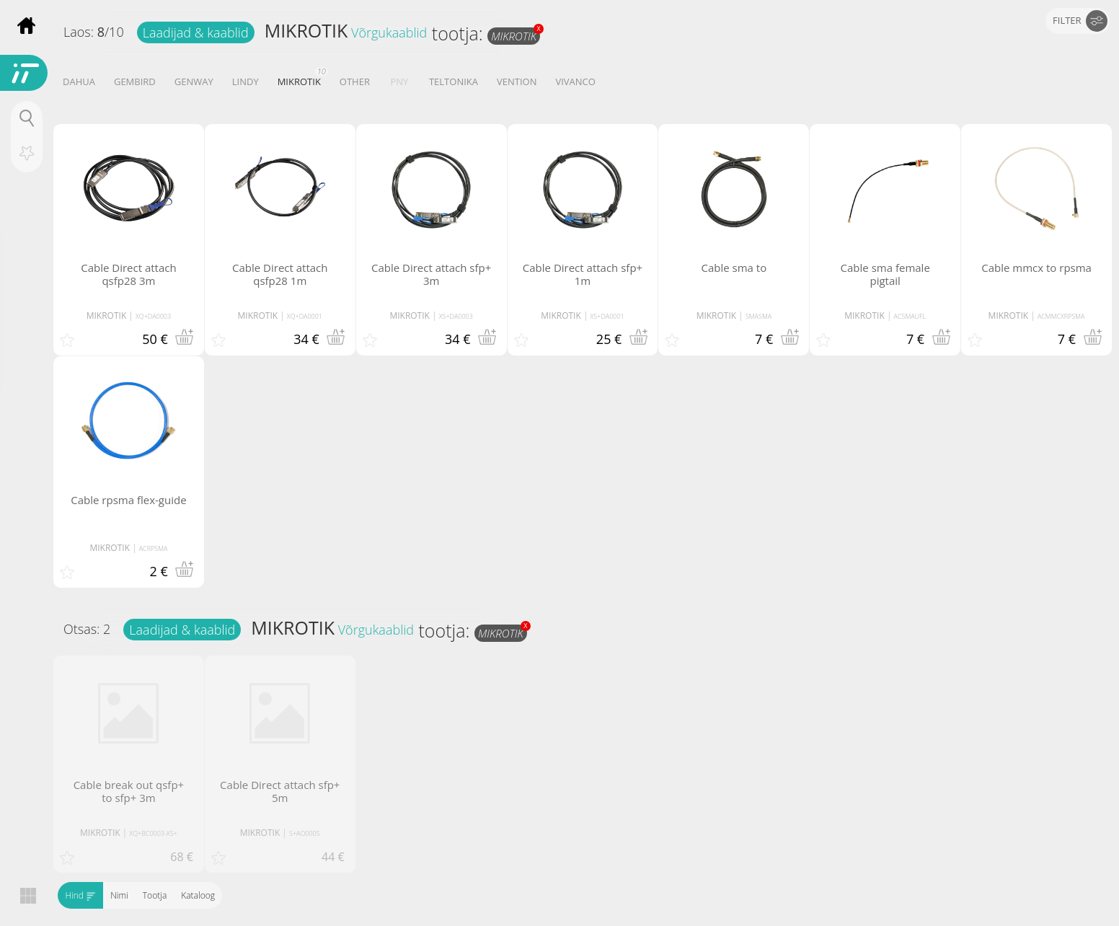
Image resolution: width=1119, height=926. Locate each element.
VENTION (516, 81)
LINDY (245, 81)
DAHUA (79, 81)
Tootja (154, 895)
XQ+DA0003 (153, 316)
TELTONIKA (453, 81)
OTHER (355, 81)
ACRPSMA (153, 548)
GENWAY (193, 81)
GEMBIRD (135, 81)
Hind (80, 895)
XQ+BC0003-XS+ (153, 833)
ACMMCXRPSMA (1061, 316)
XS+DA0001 (607, 316)
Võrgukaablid (389, 32)
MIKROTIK (306, 30)
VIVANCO (575, 81)
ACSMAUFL (910, 316)
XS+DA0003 (456, 316)
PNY (400, 81)
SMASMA (758, 316)
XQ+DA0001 (304, 316)
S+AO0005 (304, 833)
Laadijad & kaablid (196, 32)
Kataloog (198, 895)
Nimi (119, 895)
